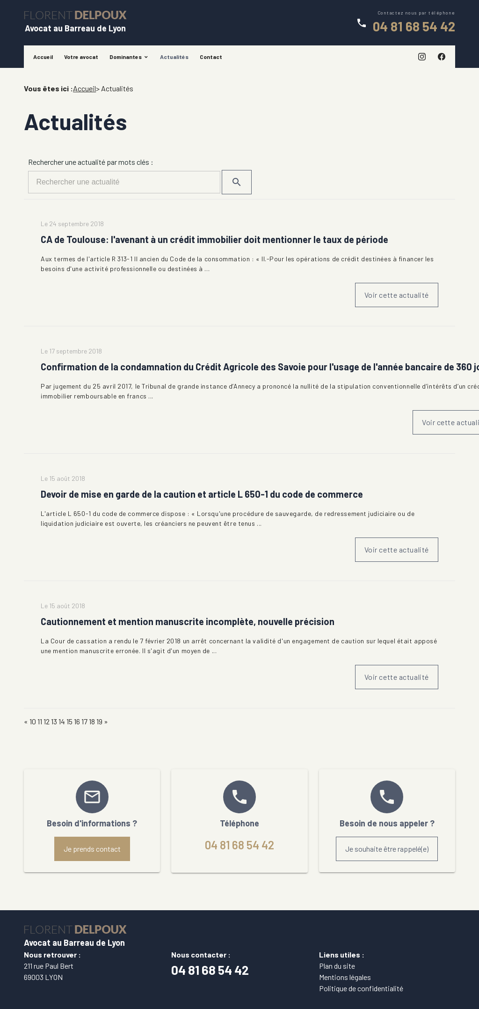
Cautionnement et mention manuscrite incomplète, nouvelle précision (187, 621)
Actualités (174, 56)
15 (69, 721)
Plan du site (337, 965)
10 (32, 721)
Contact (211, 56)
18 (92, 721)
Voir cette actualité (396, 294)
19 (99, 721)
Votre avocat (81, 56)
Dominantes (125, 56)
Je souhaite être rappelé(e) (386, 848)
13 (54, 721)
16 (77, 721)
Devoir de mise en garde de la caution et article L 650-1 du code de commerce (202, 494)
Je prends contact (92, 848)
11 (39, 721)
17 (84, 721)
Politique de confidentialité (361, 988)
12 (47, 721)
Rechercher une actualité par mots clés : (90, 161)
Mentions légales (345, 976)
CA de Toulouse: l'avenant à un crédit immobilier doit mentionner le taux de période (214, 239)
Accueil (43, 56)
